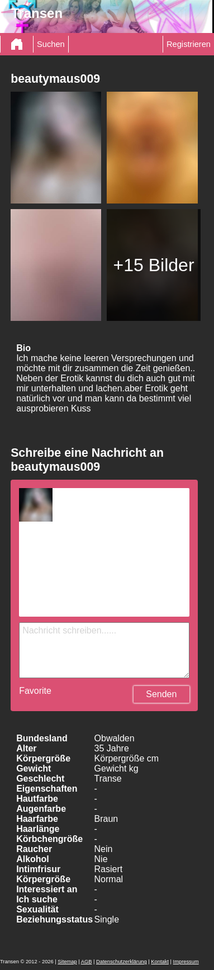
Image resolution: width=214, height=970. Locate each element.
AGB (86, 961)
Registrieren (189, 44)
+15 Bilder (153, 265)
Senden (161, 694)
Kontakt (160, 961)
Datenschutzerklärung (121, 961)
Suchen (51, 44)
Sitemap (67, 961)
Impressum (186, 961)
